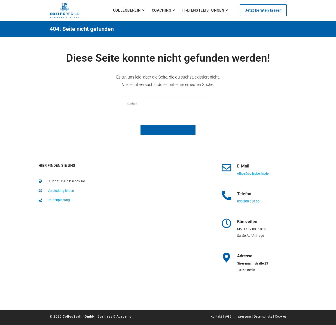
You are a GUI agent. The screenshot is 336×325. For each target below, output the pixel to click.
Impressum (243, 316)
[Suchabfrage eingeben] (168, 104)
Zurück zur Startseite (168, 130)
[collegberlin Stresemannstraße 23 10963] (117, 253)
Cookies (280, 316)
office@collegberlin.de (253, 173)
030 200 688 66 (248, 201)
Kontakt (216, 316)
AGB (228, 316)
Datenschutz (263, 316)
